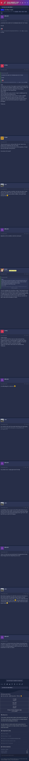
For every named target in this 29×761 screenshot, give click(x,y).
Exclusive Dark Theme (6, 694)
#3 (27, 142)
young (5, 65)
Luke (5, 184)
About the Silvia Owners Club (9, 740)
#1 (27, 20)
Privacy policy (13, 696)
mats (26, 11)
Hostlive (6, 759)
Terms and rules (5, 696)
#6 (27, 274)
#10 (27, 467)
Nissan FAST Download (8, 743)
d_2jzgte (16, 11)
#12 (27, 552)
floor (23, 11)
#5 (27, 233)
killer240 (3, 11)
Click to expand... (14, 288)
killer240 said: (4, 73)
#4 (27, 189)
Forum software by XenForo (10, 758)
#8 (27, 383)
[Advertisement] (14, 47)
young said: (3, 277)
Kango (5, 137)
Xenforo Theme (13, 759)
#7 (27, 335)
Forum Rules (5, 733)
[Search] (27, 2)
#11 (27, 507)
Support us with (11, 738)
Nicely (5, 269)
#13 (27, 593)
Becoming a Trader (7, 736)
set (1, 13)
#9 (27, 424)
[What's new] (25, 2)
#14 (27, 641)
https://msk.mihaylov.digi (14, 710)
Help (19, 696)
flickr (20, 11)
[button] (1, 3)
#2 (27, 69)
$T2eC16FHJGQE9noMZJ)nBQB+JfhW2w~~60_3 (11, 30)
